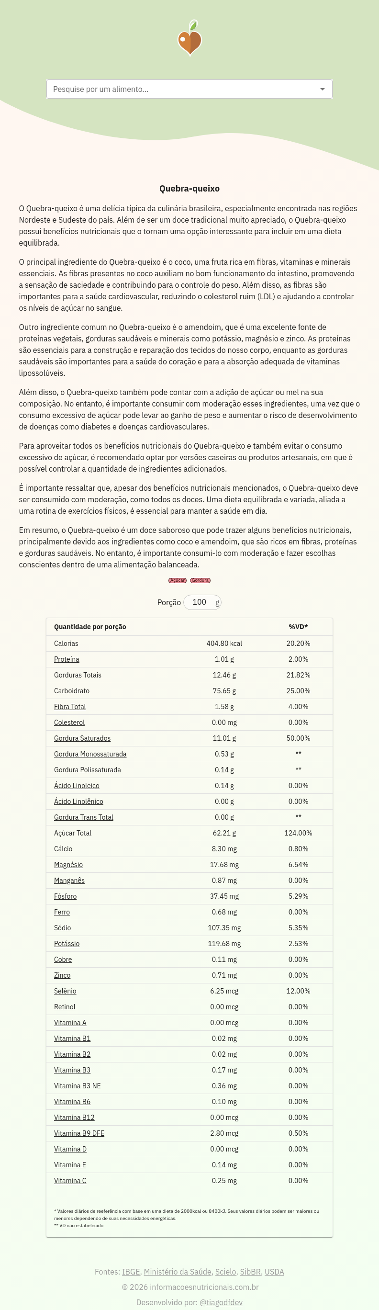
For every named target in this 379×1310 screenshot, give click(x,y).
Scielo (225, 1271)
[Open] (322, 89)
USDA (274, 1271)
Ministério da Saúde (178, 1271)
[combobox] (181, 89)
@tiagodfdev (221, 1302)
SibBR (250, 1271)
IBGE (131, 1271)
